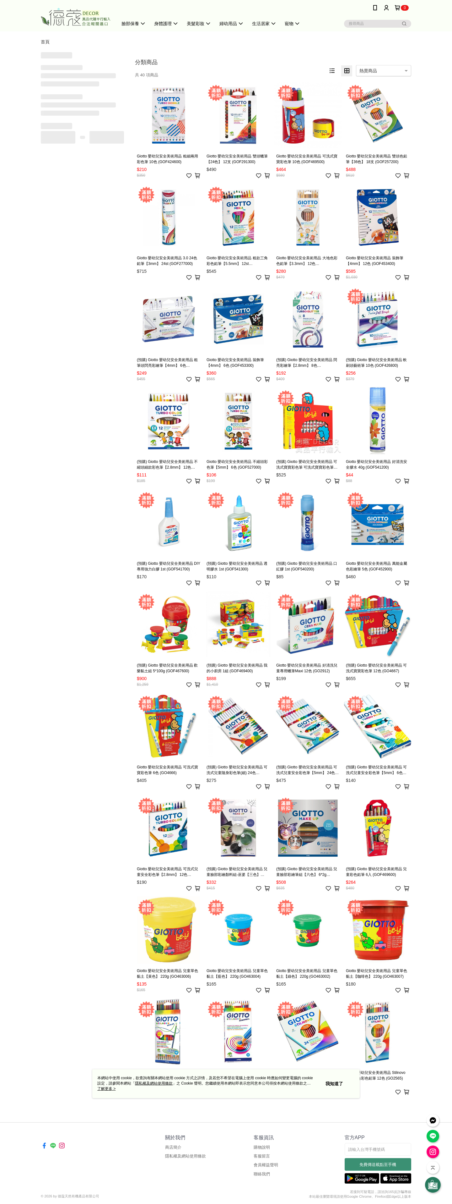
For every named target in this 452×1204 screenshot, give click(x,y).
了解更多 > (106, 1088)
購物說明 (262, 1147)
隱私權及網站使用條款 (185, 1156)
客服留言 (262, 1156)
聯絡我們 (262, 1174)
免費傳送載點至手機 (377, 1164)
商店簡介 (173, 1147)
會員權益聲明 (266, 1165)
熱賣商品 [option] (368, 70)
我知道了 (334, 1083)
